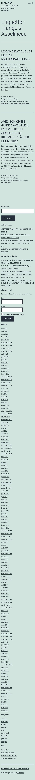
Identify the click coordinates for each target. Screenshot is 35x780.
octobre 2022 (5, 451)
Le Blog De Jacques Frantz (15, 768)
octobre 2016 (5, 605)
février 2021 (5, 508)
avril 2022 (4, 468)
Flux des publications (8, 753)
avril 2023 (4, 434)
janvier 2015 (5, 662)
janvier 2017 (5, 596)
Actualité (4, 719)
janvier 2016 (5, 631)
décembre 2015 (6, 633)
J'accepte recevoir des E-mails (12, 315)
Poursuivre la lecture (8, 169)
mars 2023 (4, 437)
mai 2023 (4, 431)
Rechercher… (5, 206)
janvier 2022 (5, 477)
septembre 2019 (6, 539)
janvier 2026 (5, 340)
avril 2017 (4, 588)
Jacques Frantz (6, 260)
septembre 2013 (6, 693)
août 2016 (4, 611)
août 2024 (4, 388)
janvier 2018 (5, 571)
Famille (3, 727)
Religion (4, 742)
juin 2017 (4, 582)
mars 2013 (4, 710)
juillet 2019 (5, 542)
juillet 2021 (5, 494)
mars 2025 (4, 368)
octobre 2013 (5, 690)
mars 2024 (4, 402)
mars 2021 (4, 505)
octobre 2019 (5, 536)
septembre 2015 (6, 639)
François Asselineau (16, 103)
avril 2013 (4, 708)
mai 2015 (4, 651)
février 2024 (5, 405)
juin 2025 (4, 360)
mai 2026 (4, 328)
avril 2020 (4, 519)
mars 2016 (4, 625)
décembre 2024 (6, 377)
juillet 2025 (5, 357)
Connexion (4, 750)
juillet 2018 (5, 556)
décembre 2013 (6, 688)
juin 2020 (4, 514)
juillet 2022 (5, 459)
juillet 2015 (5, 645)
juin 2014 (4, 673)
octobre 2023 (5, 417)
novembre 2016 (6, 602)
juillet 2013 (5, 699)
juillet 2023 (5, 425)
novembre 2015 (6, 636)
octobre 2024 (5, 382)
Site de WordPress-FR (8, 758)
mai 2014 (4, 676)
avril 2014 (4, 679)
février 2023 (5, 439)
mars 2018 (4, 565)
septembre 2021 (6, 488)
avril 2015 (4, 653)
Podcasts (4, 736)
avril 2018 (4, 562)
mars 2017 (4, 591)
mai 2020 (4, 516)
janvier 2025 (5, 374)
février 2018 (5, 568)
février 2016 (5, 628)
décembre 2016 (6, 599)
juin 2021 (4, 497)
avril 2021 (4, 502)
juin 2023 (4, 428)
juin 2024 (4, 394)
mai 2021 (4, 499)
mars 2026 (4, 334)
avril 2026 (4, 331)
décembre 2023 (6, 411)
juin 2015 (4, 648)
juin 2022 (4, 462)
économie (4, 722)
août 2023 (4, 422)
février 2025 (5, 371)
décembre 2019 (6, 531)
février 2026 (5, 337)
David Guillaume (19, 101)
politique (15, 99)
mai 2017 (4, 585)
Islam (3, 730)
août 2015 (4, 642)
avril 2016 (4, 622)
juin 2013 (4, 702)
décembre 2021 (6, 479)
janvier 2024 (5, 408)
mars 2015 (4, 656)
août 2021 (4, 491)
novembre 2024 (6, 380)
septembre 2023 (6, 420)
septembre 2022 (6, 454)
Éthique (3, 724)
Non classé (5, 733)
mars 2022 (4, 471)
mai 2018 (4, 559)
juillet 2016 (5, 613)
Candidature (10, 101)
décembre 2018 (6, 554)
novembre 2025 (6, 345)
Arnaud (3, 277)
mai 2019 (4, 545)
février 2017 (5, 593)
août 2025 (4, 354)
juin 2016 (4, 616)
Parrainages (25, 103)
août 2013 (4, 696)
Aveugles (9, 180)
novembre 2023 (6, 414)
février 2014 (5, 685)
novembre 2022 (6, 448)
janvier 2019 (5, 551)
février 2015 (5, 659)
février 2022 (5, 474)
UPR (9, 182)
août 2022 (4, 457)
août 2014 (4, 668)
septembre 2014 (6, 665)
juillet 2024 (5, 391)
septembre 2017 (6, 579)
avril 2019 (4, 548)
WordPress (20, 773)
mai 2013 (4, 705)
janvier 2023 (5, 442)
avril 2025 (4, 365)
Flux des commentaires (9, 755)
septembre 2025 (6, 351)
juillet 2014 (5, 670)
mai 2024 (4, 397)
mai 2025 (4, 362)
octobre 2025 (5, 348)
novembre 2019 (6, 534)
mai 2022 (4, 465)
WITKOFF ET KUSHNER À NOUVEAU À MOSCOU (17, 240)
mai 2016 (4, 619)
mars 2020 (4, 522)
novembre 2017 (6, 574)
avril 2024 (4, 400)
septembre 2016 (6, 608)
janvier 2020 (5, 528)
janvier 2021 (5, 511)
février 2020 (5, 525)
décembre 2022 (6, 445)
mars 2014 (4, 682)
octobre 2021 (5, 485)
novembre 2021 (6, 482)
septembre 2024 (6, 385)
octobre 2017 (5, 576)
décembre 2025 (6, 342)
